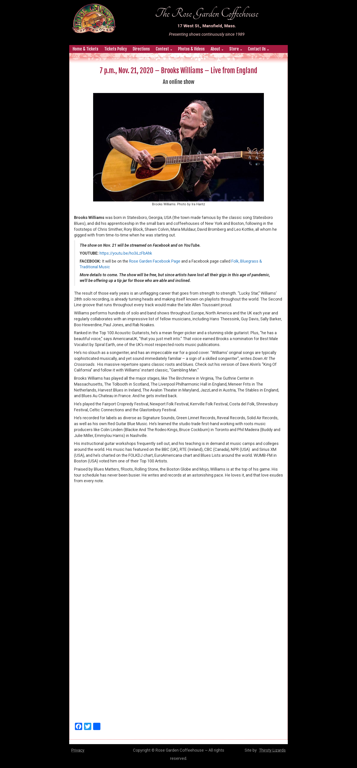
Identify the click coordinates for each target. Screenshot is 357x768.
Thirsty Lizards (272, 750)
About (217, 48)
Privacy (77, 750)
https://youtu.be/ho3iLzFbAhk (125, 253)
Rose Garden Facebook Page (154, 261)
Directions (141, 48)
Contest (164, 48)
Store (235, 48)
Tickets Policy (115, 48)
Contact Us (258, 48)
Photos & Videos (191, 48)
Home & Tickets (85, 48)
